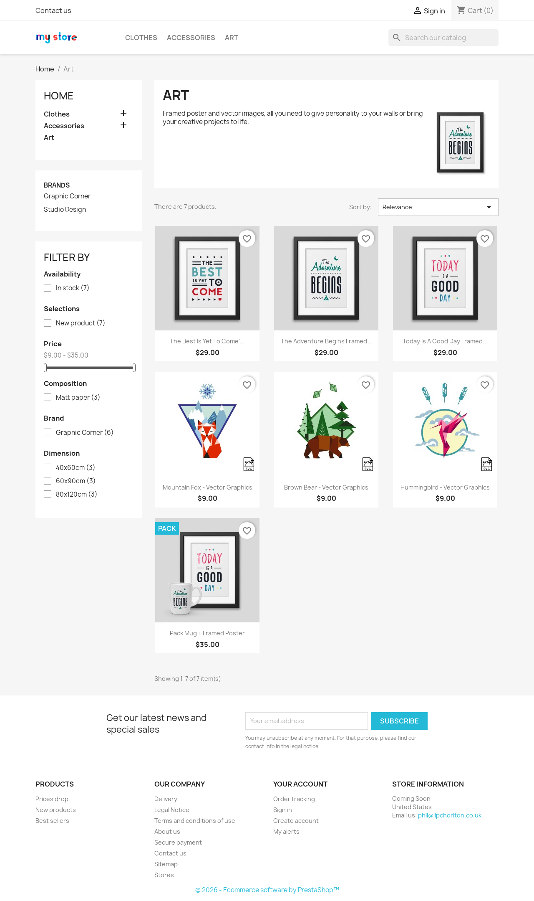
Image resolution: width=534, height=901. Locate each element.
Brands (57, 185)
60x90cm (76, 481)
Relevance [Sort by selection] (438, 207)
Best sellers (52, 821)
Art (231, 37)
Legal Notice (171, 810)
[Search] (443, 37)
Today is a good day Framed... (445, 341)
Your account (300, 784)
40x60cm (76, 468)
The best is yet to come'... (207, 341)
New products (55, 810)
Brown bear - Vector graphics (326, 487)
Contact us (53, 10)
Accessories (191, 37)
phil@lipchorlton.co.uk (449, 815)
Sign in (282, 810)
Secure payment (178, 842)
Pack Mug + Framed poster (207, 633)
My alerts (286, 831)
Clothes (141, 37)
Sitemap (166, 864)
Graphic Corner (67, 196)
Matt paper (78, 397)
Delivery (165, 799)
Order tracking (294, 799)
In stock (73, 288)
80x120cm (77, 494)
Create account (296, 821)
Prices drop (51, 799)
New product (81, 323)
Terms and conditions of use (194, 821)
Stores (164, 875)
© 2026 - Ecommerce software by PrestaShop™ (267, 890)
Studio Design (65, 210)
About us (167, 831)
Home (59, 96)
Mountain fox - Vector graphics (207, 487)
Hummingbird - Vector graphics (445, 487)
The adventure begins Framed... (326, 341)
